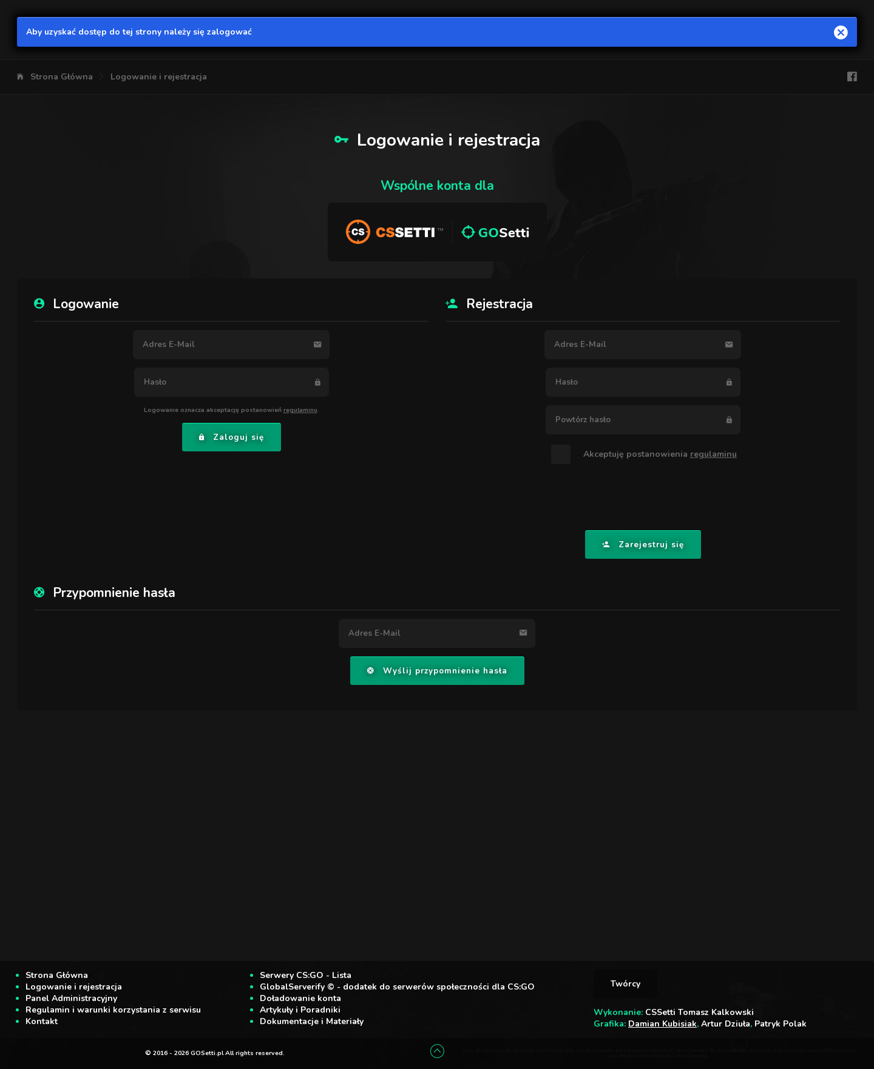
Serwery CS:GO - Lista (305, 975)
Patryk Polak (780, 1024)
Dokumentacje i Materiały (312, 1021)
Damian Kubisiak (662, 1024)
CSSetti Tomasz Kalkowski (699, 1012)
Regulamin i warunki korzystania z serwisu (113, 1010)
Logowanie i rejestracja (158, 77)
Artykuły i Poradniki (300, 1010)
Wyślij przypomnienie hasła (437, 671)
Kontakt (41, 1021)
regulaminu (300, 409)
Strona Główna (61, 77)
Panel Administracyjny (71, 998)
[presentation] (642, 498)
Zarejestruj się (643, 544)
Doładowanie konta (300, 998)
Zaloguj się (231, 437)
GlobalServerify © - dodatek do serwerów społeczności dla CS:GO (397, 987)
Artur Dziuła (725, 1024)
